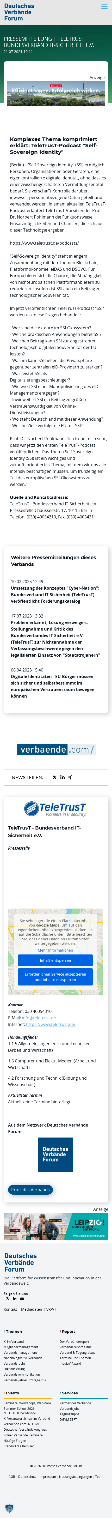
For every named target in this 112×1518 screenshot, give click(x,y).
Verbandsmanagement (20, 1352)
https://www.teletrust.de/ (51, 1024)
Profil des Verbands (30, 1190)
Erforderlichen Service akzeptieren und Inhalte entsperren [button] (55, 977)
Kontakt (10, 1309)
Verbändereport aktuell (76, 1347)
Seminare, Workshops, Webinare (27, 1403)
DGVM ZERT (68, 1419)
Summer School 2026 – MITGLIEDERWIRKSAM (20, 1410)
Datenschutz (27, 1476)
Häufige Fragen (15, 1440)
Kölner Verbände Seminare (23, 1435)
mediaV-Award (70, 1363)
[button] (9, 1508)
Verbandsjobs (69, 1408)
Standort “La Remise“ (19, 1446)
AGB (12, 1476)
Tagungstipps (69, 1414)
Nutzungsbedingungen (75, 1476)
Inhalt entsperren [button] (55, 960)
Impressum (48, 1476)
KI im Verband (14, 1341)
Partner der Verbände (75, 1403)
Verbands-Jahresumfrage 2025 (26, 1380)
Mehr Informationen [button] (55, 950)
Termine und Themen (75, 1358)
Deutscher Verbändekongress (25, 1429)
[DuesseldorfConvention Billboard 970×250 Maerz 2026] (56, 84)
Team (99, 1476)
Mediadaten (31, 1309)
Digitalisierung (14, 1369)
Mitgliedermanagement (21, 1347)
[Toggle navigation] (105, 6)
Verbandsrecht (14, 1363)
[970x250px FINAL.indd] (56, 1216)
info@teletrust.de (39, 1018)
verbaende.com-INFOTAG (22, 1424)
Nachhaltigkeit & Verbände (23, 1358)
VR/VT (51, 1309)
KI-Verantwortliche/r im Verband (27, 1418)
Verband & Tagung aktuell (78, 1352)
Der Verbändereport (74, 1341)
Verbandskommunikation (22, 1374)
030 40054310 (38, 1011)
